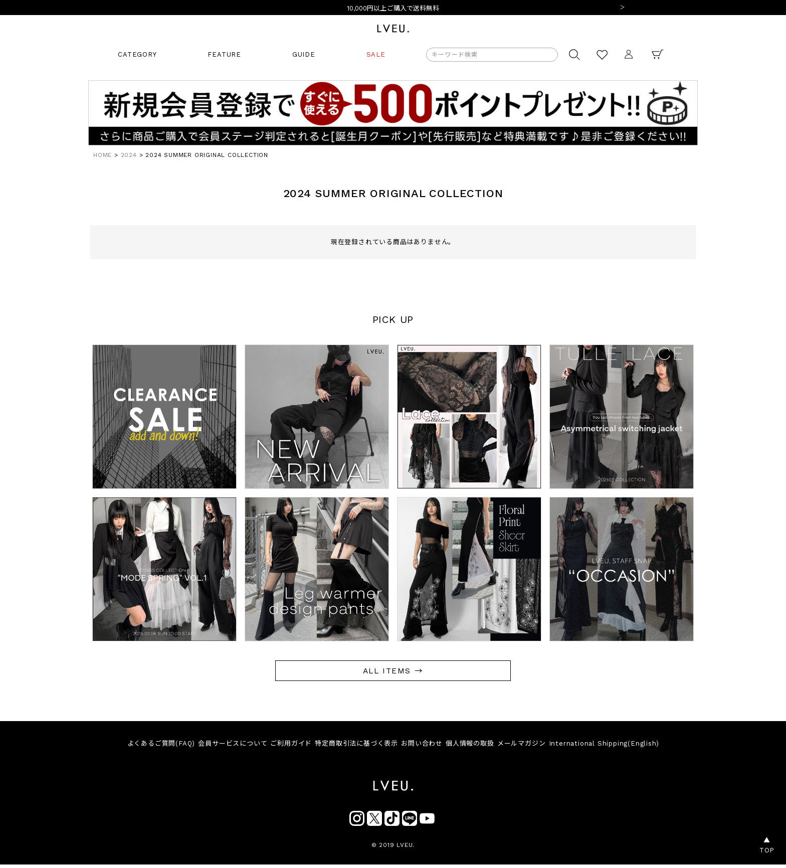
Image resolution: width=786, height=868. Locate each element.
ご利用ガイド (286, 745)
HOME (102, 154)
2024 (129, 154)
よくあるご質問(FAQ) (149, 745)
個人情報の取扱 (475, 745)
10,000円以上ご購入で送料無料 (393, 8)
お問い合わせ (424, 745)
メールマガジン (530, 745)
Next (622, 8)
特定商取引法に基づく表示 (355, 745)
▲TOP (766, 845)
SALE (375, 54)
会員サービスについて (224, 745)
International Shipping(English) (615, 745)
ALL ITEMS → (393, 670)
